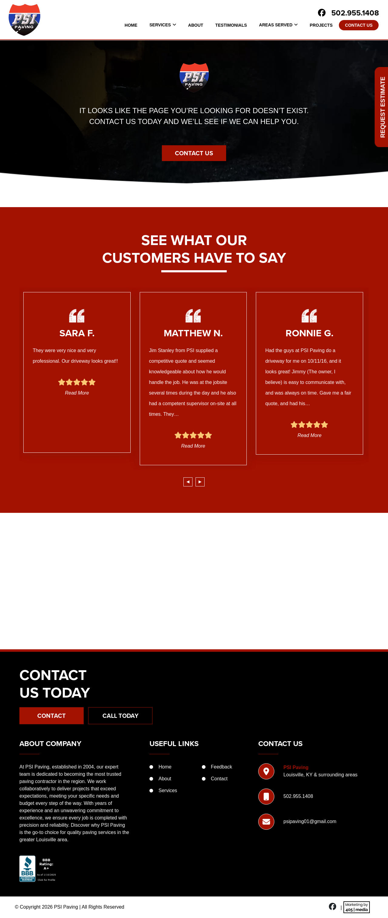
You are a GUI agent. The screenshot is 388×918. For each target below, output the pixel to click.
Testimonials (231, 25)
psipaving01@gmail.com (309, 821)
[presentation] (187, 481)
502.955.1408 (355, 12)
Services (160, 24)
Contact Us (359, 25)
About (195, 25)
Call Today (120, 715)
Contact (51, 715)
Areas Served (276, 24)
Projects (321, 25)
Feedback (221, 766)
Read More (77, 392)
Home (131, 25)
